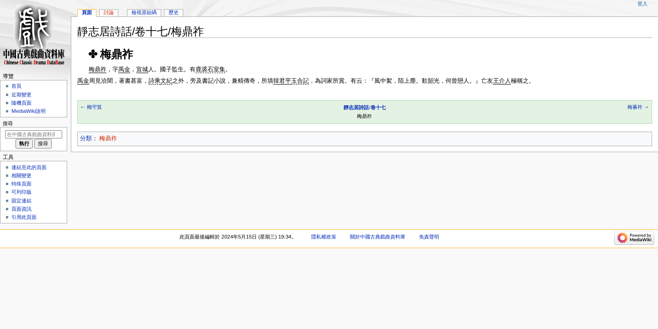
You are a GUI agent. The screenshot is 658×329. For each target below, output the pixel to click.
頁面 (87, 12)
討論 (109, 12)
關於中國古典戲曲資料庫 (377, 236)
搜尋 (8, 123)
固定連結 (21, 200)
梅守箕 (94, 107)
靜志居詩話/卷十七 (364, 107)
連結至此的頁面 (29, 167)
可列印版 (21, 192)
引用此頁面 (24, 217)
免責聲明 (429, 236)
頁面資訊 (21, 209)
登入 (642, 3)
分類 (86, 138)
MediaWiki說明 (28, 111)
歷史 (174, 12)
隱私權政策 (323, 236)
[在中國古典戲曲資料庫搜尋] (33, 134)
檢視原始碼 (144, 12)
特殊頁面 (21, 183)
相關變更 (21, 175)
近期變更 (21, 94)
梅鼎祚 (108, 138)
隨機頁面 (21, 103)
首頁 (16, 86)
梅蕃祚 (634, 107)
